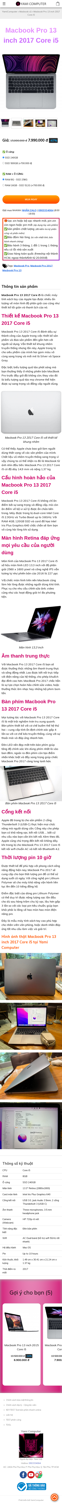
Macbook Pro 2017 (41, 265)
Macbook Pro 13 (12, 270)
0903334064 (45, 210)
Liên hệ (9, 1415)
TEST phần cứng (13, 1420)
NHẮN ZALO (29, 210)
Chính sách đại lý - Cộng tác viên (21, 1405)
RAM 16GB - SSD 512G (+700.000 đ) (25, 185)
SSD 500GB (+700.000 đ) (18, 163)
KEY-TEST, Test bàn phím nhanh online (23, 1410)
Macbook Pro (21, 265)
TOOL (8, 1425)
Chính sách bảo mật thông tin (19, 1400)
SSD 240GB (11, 157)
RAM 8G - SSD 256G (16, 179)
